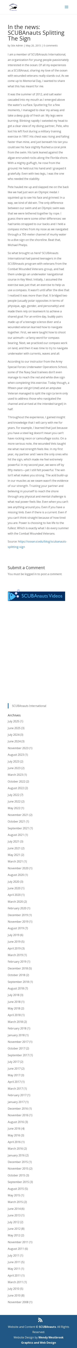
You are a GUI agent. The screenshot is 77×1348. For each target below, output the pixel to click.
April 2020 (14, 895)
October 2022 (16, 781)
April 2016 (14, 1142)
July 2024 (13, 735)
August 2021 (16, 835)
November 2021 (18, 815)
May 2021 (14, 855)
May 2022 (14, 808)
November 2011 (18, 1242)
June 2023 (14, 768)
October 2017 (16, 1048)
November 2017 (18, 1042)
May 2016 (14, 1135)
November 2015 (18, 1168)
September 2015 (18, 1182)
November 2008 (18, 1302)
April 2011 (14, 1275)
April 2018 (14, 1015)
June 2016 (14, 1128)
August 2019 (16, 928)
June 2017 (14, 1068)
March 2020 (15, 902)
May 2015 (14, 1195)
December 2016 (18, 1108)
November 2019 (18, 922)
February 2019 (17, 962)
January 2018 (16, 1035)
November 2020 (18, 868)
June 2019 (14, 942)
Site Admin (17, 45)
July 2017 (13, 1062)
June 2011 (14, 1262)
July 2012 (13, 1222)
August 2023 (16, 755)
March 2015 (15, 1202)
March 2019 (15, 955)
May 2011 (14, 1269)
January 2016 (16, 1155)
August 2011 (16, 1249)
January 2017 (16, 1102)
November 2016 (18, 1115)
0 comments (51, 45)
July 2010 (13, 1289)
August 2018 (16, 988)
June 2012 (14, 1229)
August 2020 (16, 875)
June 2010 (14, 1295)
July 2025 (13, 721)
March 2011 (15, 1282)
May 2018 (14, 1008)
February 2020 (17, 908)
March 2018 (15, 1022)
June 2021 (14, 848)
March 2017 (15, 1088)
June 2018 (14, 1002)
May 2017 (14, 1075)
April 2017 (14, 1082)
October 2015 (16, 1175)
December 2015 (18, 1162)
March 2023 (15, 775)
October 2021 (16, 821)
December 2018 (18, 968)
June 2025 (14, 728)
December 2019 (18, 915)
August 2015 (16, 1189)
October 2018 (16, 975)
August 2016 (16, 1122)
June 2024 (14, 741)
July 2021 (13, 841)
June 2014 (14, 1209)
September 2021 (18, 828)
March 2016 (15, 1148)
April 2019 (14, 948)
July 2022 (13, 795)
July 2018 (13, 995)
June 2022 (14, 801)
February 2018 (17, 1028)
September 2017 (18, 1055)
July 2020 (13, 882)
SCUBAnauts (47, 1327)
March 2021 (15, 861)
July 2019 (13, 935)
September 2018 (18, 982)
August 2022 (16, 788)
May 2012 (14, 1235)
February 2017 (17, 1095)
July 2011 (13, 1255)
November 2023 (18, 748)
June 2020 (14, 888)
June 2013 (14, 1215)
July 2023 (13, 761)
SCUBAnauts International (29, 706)
